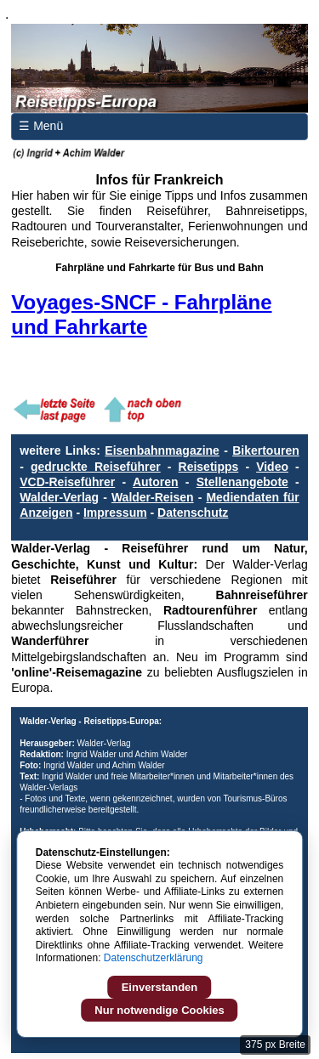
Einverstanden (160, 987)
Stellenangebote (242, 482)
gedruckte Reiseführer (96, 466)
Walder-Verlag (59, 497)
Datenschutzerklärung (153, 958)
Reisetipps (209, 466)
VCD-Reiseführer (67, 482)
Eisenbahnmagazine (162, 450)
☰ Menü (41, 126)
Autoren (156, 482)
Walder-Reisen (152, 497)
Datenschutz (192, 512)
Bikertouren (265, 450)
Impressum (115, 512)
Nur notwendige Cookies (159, 1010)
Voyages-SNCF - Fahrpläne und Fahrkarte (141, 314)
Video (272, 466)
